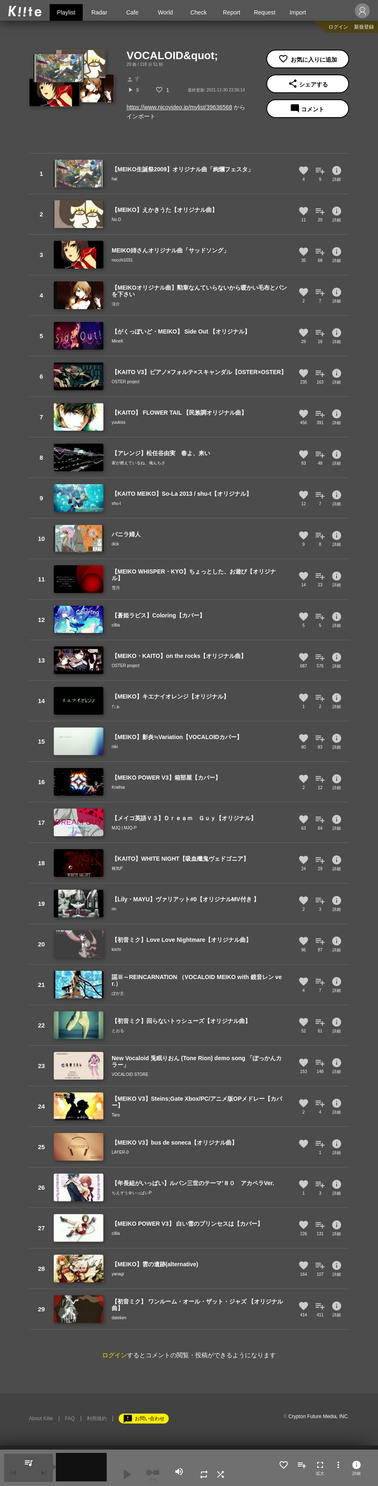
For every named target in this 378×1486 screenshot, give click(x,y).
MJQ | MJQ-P (124, 828)
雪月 (116, 588)
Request (264, 12)
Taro (116, 1115)
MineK (117, 341)
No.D (116, 219)
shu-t (116, 503)
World (165, 12)
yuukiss (118, 422)
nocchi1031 (122, 260)
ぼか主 (118, 993)
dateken (119, 1318)
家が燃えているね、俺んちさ (138, 463)
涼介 (116, 304)
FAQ (70, 1418)
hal (114, 179)
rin (114, 909)
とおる (118, 1030)
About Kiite (41, 1418)
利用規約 (97, 1418)
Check (198, 12)
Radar (99, 12)
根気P (117, 868)
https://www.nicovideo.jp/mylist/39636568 (179, 107)
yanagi (118, 1274)
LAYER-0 (120, 1152)
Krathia (118, 787)
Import (297, 12)
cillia (116, 625)
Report (231, 12)
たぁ (116, 706)
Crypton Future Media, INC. (318, 1416)
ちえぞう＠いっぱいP (132, 1193)
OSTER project (125, 381)
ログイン (338, 27)
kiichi (116, 949)
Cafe (132, 12)
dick (115, 544)
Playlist (66, 12)
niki (115, 746)
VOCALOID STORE (130, 1074)
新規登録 (364, 27)
